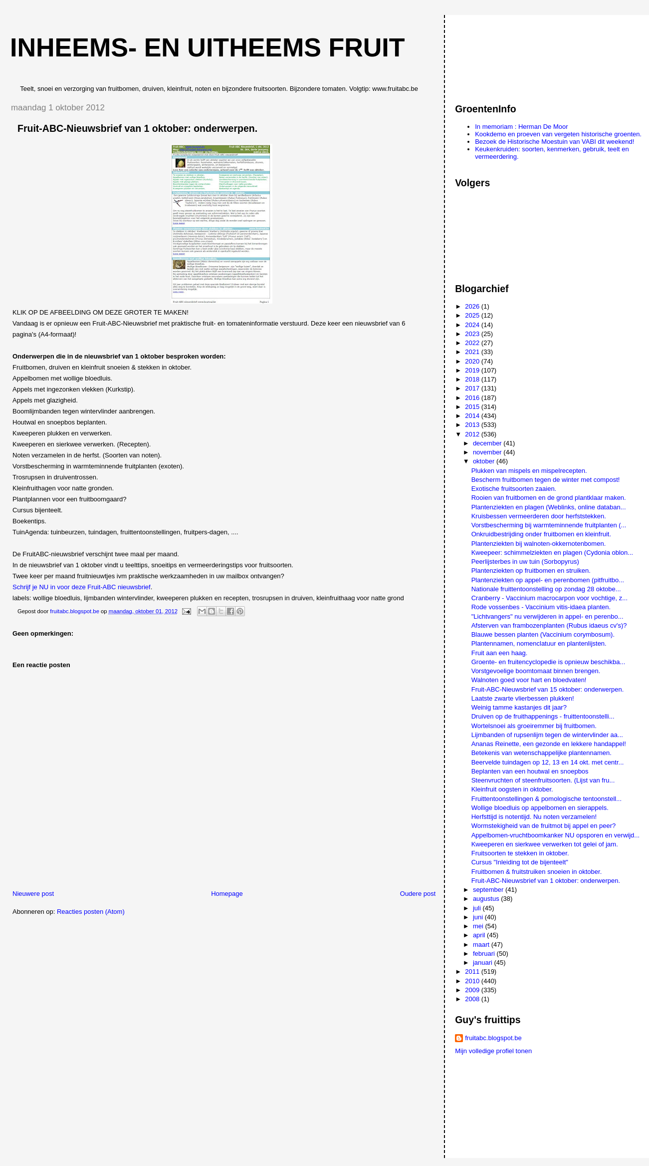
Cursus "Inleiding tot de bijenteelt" (519, 862)
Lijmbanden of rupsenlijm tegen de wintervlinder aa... (547, 735)
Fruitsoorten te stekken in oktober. (520, 853)
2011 (473, 971)
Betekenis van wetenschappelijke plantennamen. (541, 753)
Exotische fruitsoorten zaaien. (514, 488)
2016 (473, 397)
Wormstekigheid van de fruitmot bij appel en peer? (543, 825)
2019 (473, 370)
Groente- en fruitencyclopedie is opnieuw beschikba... (548, 662)
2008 (473, 999)
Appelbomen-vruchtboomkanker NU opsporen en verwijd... (555, 835)
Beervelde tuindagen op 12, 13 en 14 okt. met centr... (547, 762)
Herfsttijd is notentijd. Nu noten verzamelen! (534, 816)
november (488, 452)
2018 (473, 379)
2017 (473, 388)
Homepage (227, 893)
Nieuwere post (33, 893)
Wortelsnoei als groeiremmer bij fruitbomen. (534, 726)
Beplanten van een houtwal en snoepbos (530, 771)
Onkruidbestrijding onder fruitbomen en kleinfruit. (541, 534)
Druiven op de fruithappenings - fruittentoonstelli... (543, 716)
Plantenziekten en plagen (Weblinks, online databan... (548, 507)
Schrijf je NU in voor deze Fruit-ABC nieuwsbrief (81, 587)
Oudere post (418, 893)
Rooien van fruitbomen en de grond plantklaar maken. (548, 497)
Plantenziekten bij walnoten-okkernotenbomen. (538, 543)
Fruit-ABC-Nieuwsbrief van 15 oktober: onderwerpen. (547, 689)
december (488, 443)
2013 (473, 424)
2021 (473, 352)
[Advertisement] (500, 54)
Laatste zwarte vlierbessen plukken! (522, 698)
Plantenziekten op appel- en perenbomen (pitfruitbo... (547, 580)
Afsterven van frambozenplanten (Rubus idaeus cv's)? (549, 625)
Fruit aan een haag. (499, 653)
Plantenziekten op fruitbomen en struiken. (531, 570)
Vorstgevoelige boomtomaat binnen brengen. (536, 671)
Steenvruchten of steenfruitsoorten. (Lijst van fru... (543, 780)
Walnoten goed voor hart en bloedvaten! (529, 680)
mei (479, 926)
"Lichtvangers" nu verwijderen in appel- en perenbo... (547, 616)
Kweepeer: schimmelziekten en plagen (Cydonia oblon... (552, 552)
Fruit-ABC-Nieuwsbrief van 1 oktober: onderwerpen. (545, 880)
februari (485, 953)
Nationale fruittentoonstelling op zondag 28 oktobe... (546, 589)
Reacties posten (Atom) (91, 911)
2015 (473, 406)
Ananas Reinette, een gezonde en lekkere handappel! (548, 744)
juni (479, 917)
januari (483, 962)
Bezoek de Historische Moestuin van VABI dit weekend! (554, 141)
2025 (473, 315)
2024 (473, 325)
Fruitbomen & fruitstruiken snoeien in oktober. (536, 871)
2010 (473, 981)
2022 (473, 343)
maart (482, 944)
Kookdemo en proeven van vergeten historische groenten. (558, 134)
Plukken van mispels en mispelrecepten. (529, 470)
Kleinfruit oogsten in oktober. (512, 789)
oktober (484, 461)
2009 (473, 990)
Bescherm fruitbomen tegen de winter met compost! (545, 479)
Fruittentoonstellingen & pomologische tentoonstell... (546, 798)
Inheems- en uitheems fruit (207, 47)
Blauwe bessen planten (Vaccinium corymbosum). (543, 634)
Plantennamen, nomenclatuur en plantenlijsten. (539, 643)
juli (478, 908)
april (480, 935)
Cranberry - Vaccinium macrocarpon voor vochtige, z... (549, 598)
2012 (473, 434)
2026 (473, 306)
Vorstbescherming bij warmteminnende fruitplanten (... (549, 525)
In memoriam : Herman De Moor (521, 126)
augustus (487, 898)
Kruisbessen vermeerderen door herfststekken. (538, 516)
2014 (473, 415)
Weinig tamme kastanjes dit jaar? (519, 707)
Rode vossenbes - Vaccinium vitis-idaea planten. (541, 607)
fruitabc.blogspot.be (493, 1038)
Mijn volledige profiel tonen (493, 1051)
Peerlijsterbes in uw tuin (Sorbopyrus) (525, 561)
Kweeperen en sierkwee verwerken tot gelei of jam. (544, 844)
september (489, 889)
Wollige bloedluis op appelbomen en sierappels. (540, 807)
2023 (473, 334)
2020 (473, 361)
